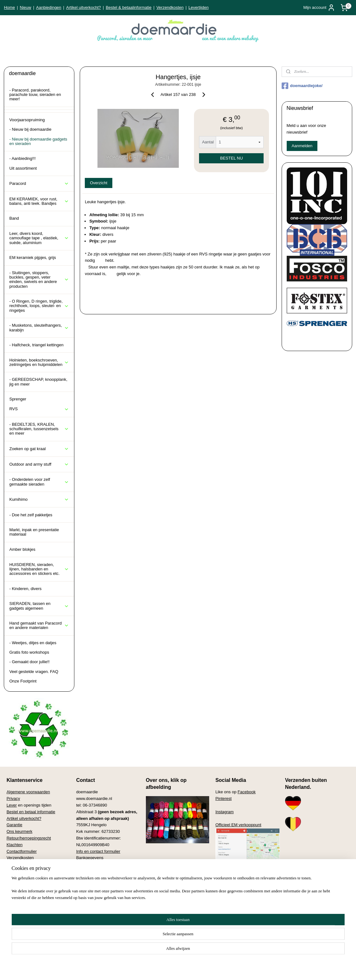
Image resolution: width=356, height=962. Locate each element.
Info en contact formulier (98, 851)
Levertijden (199, 7)
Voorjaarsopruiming (27, 119)
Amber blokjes (22, 549)
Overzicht (98, 182)
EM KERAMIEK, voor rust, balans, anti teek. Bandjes (39, 201)
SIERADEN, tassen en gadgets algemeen (39, 605)
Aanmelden (302, 145)
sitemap (157, 950)
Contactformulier (22, 851)
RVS (39, 409)
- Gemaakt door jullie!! (29, 661)
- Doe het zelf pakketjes (30, 514)
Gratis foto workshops (29, 652)
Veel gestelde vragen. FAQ (33, 671)
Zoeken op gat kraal (39, 448)
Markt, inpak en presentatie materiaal (34, 532)
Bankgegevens (89, 857)
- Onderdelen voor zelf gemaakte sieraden (39, 481)
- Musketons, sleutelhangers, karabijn (39, 327)
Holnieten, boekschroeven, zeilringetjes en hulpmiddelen (39, 362)
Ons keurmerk (20, 831)
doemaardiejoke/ (302, 86)
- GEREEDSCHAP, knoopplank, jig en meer (38, 381)
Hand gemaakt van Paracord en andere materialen (39, 625)
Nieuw (25, 7)
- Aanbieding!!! (22, 158)
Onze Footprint (22, 681)
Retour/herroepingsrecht (29, 838)
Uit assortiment (23, 168)
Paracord (39, 183)
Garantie (14, 824)
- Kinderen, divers (25, 588)
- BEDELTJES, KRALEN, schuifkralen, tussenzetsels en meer (39, 429)
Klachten (15, 844)
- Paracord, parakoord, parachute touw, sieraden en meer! (35, 95)
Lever (12, 805)
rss (168, 950)
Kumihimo (39, 499)
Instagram (224, 811)
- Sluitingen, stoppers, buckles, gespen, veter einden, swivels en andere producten (39, 279)
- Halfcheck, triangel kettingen (36, 345)
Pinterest (223, 798)
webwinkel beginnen (189, 950)
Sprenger (17, 399)
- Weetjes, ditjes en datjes (32, 642)
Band (14, 218)
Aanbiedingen (48, 7)
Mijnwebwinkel (238, 950)
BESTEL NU (231, 158)
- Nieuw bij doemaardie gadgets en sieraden (38, 141)
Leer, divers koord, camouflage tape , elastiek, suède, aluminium (39, 238)
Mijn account (319, 7)
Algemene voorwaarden (28, 791)
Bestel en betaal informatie (31, 811)
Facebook (247, 791)
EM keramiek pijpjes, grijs (32, 257)
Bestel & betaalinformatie (129, 7)
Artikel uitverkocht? (83, 7)
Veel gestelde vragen (26, 864)
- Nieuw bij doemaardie (30, 129)
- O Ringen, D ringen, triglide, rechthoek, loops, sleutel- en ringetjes (39, 306)
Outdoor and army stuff (39, 464)
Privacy (13, 798)
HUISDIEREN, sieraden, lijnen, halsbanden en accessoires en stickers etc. (39, 569)
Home (9, 7)
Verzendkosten (170, 7)
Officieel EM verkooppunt (238, 824)
